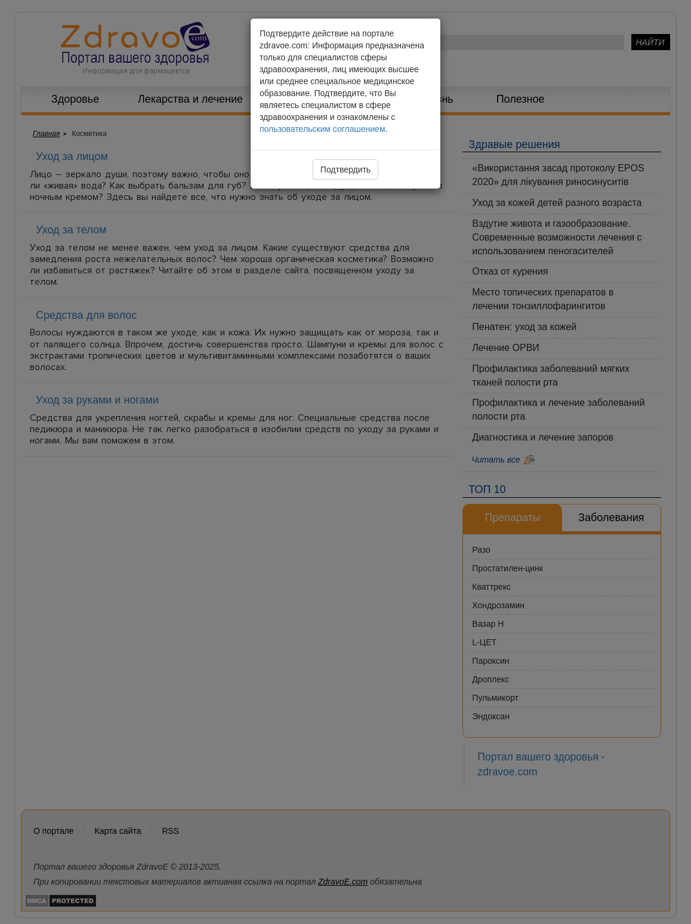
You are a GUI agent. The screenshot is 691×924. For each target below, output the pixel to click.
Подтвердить (345, 169)
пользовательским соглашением (322, 129)
